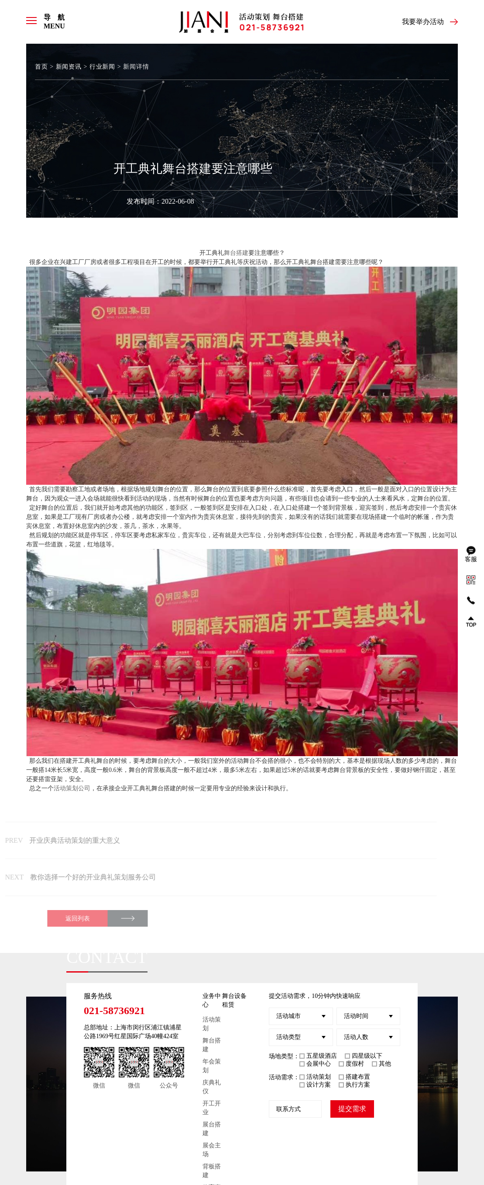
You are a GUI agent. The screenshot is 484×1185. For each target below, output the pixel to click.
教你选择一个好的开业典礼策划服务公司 (73, 877)
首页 (41, 66)
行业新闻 (101, 66)
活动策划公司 (72, 788)
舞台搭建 (236, 253)
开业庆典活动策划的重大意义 (56, 840)
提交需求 (352, 1107)
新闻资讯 (68, 66)
